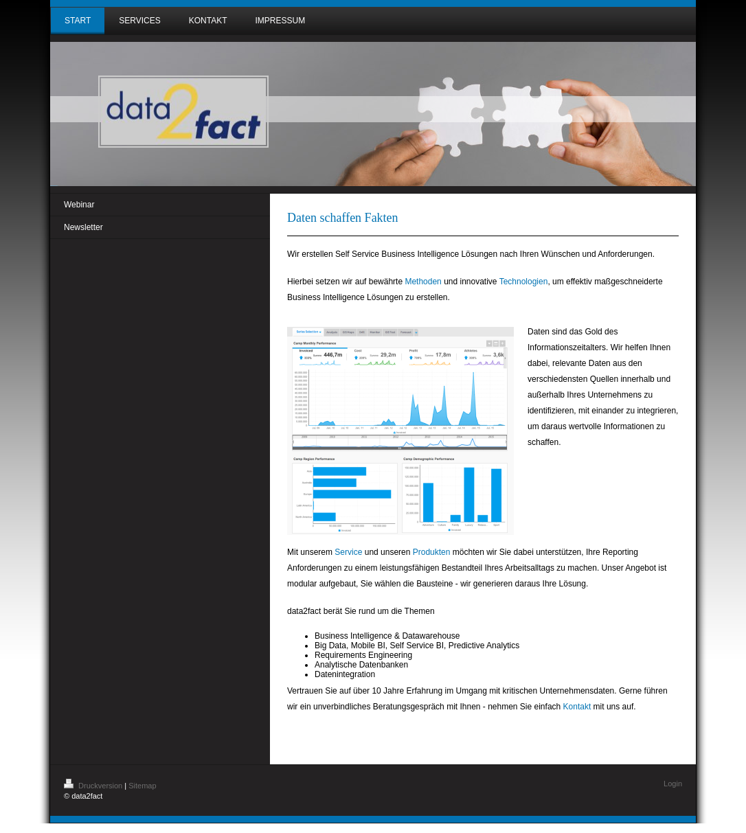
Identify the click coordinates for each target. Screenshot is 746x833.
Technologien (523, 281)
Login (673, 783)
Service (348, 552)
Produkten (432, 552)
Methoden (423, 281)
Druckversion (94, 785)
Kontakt (577, 706)
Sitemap (142, 785)
